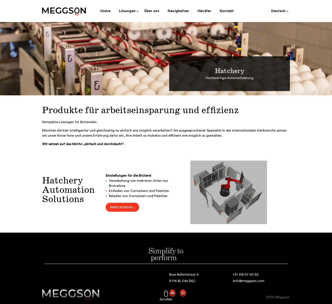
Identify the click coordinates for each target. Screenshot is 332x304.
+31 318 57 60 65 (246, 274)
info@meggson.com (248, 281)
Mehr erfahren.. (122, 207)
